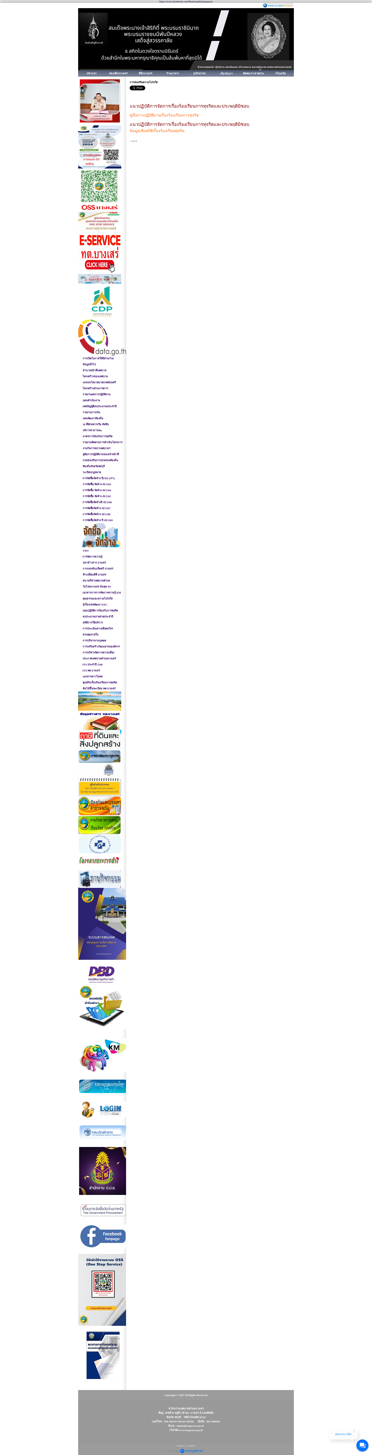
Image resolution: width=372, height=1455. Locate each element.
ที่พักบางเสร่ (145, 73)
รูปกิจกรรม (199, 73)
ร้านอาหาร (172, 73)
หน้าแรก (92, 73)
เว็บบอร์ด (280, 73)
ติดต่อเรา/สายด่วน (253, 73)
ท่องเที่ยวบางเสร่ (118, 73)
